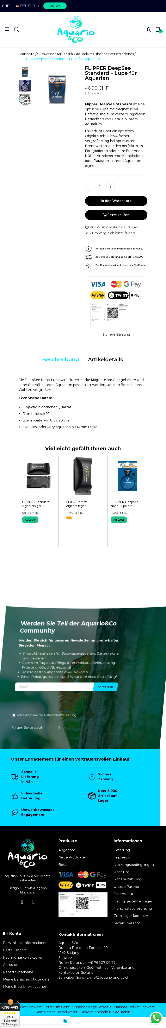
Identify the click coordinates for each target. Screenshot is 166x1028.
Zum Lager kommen (131, 916)
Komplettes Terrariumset (57, 1012)
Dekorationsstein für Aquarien (105, 1012)
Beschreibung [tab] (60, 359)
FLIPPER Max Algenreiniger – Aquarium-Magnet (79, 504)
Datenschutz (124, 894)
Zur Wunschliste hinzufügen (111, 227)
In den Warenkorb (116, 201)
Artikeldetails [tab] (105, 359)
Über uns (121, 872)
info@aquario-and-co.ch (109, 977)
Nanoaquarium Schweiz (134, 1007)
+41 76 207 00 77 (102, 963)
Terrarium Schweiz (25, 1007)
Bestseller (67, 865)
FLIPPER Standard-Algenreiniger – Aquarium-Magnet (36, 504)
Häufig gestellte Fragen (133, 901)
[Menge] (99, 187)
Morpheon (27, 892)
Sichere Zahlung (127, 879)
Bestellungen (14, 950)
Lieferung (122, 850)
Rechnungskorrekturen (23, 957)
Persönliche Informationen (25, 943)
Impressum (123, 857)
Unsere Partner (127, 887)
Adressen (10, 965)
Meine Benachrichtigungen (26, 979)
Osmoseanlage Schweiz (91, 1007)
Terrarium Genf (56, 1007)
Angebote (67, 850)
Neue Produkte (72, 857)
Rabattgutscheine (18, 972)
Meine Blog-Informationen (25, 987)
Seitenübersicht (127, 923)
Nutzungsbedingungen (134, 865)
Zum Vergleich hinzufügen (110, 233)
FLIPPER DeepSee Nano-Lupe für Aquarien (125, 504)
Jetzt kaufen (116, 215)
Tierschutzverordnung (133, 908)
